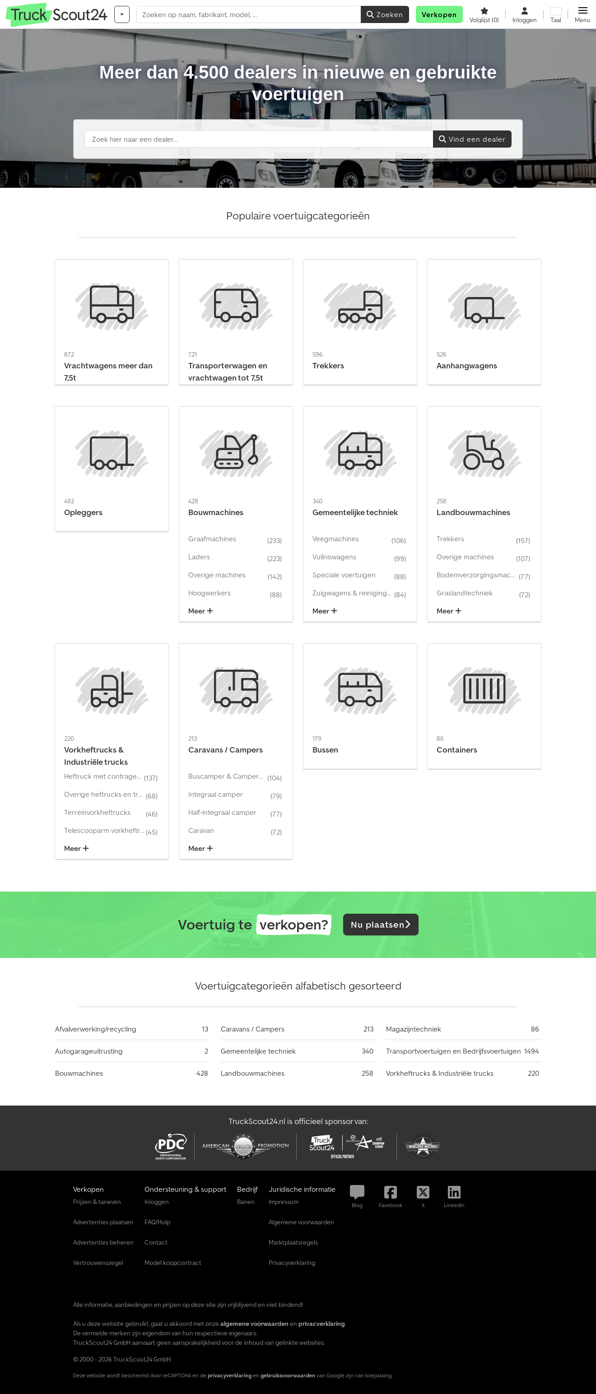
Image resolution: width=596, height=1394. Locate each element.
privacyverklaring (229, 1375)
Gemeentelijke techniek (258, 1050)
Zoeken (385, 14)
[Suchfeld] (258, 139)
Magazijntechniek (413, 1028)
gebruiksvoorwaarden (288, 1375)
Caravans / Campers (252, 1028)
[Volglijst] (484, 14)
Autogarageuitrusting (89, 1050)
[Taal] (555, 14)
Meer (200, 610)
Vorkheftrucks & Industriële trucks (440, 1073)
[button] (583, 14)
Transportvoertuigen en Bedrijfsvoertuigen (453, 1050)
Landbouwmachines (252, 1073)
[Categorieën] (122, 14)
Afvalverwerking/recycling (95, 1028)
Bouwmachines (79, 1073)
